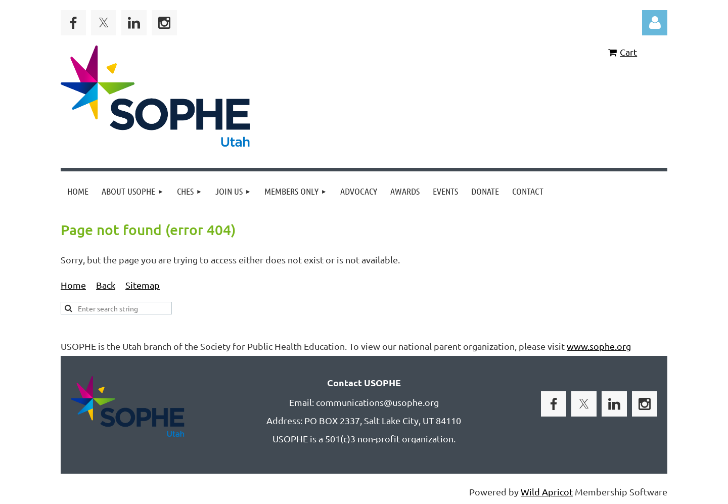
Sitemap (142, 285)
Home (73, 285)
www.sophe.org (599, 346)
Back (105, 285)
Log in (654, 22)
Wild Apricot (547, 491)
